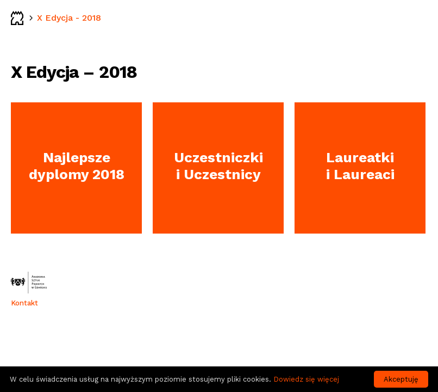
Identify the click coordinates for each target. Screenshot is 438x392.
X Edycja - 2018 (69, 18)
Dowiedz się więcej (306, 379)
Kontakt (24, 303)
